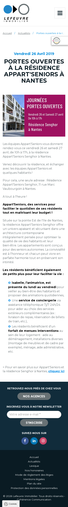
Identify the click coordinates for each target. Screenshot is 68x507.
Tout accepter (34, 489)
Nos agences (34, 396)
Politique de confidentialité (21, 480)
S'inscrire (34, 423)
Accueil (7, 33)
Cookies (13, 436)
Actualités (24, 33)
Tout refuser (34, 495)
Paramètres (34, 502)
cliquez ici (56, 371)
